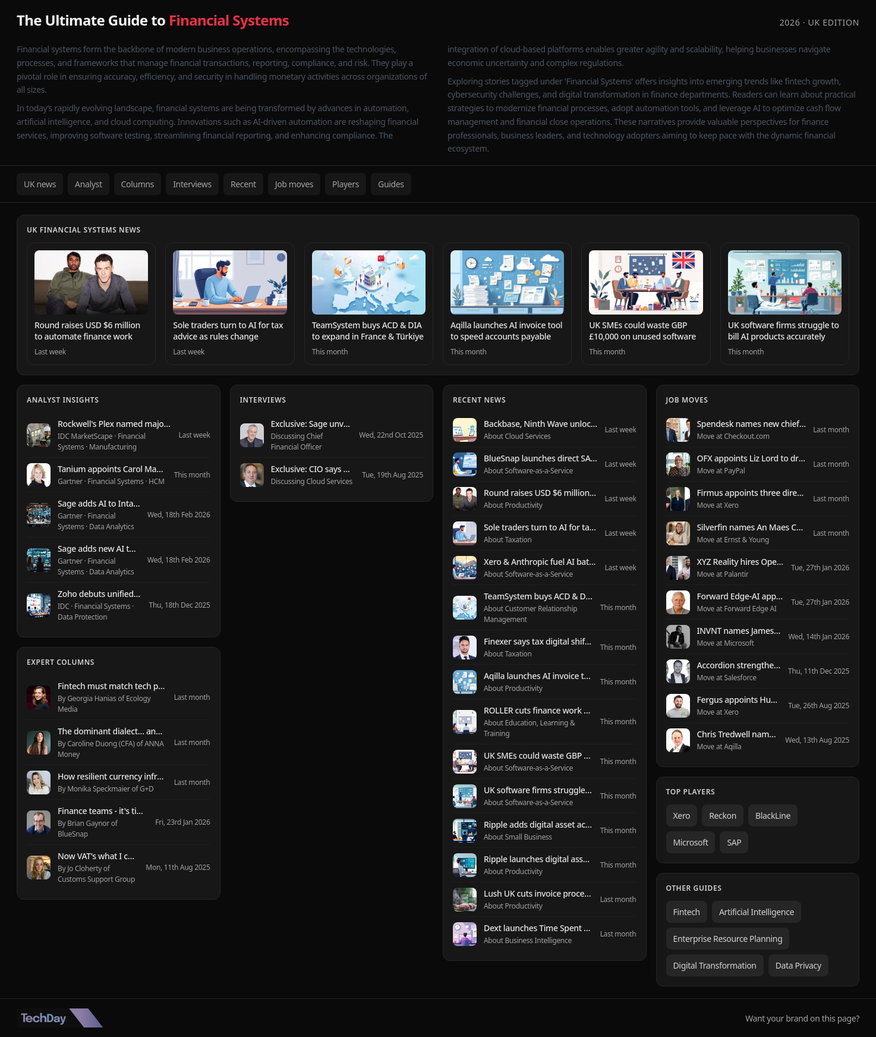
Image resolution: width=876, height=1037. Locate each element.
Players (345, 184)
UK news (40, 184)
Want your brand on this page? (802, 1018)
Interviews (192, 184)
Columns (138, 184)
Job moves (294, 184)
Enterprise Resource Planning (728, 938)
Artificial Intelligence (756, 911)
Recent (243, 184)
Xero (682, 815)
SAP (734, 842)
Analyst (88, 184)
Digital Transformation (715, 965)
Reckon (722, 815)
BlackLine (772, 815)
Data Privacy (798, 965)
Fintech (686, 911)
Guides (391, 184)
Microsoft (690, 842)
